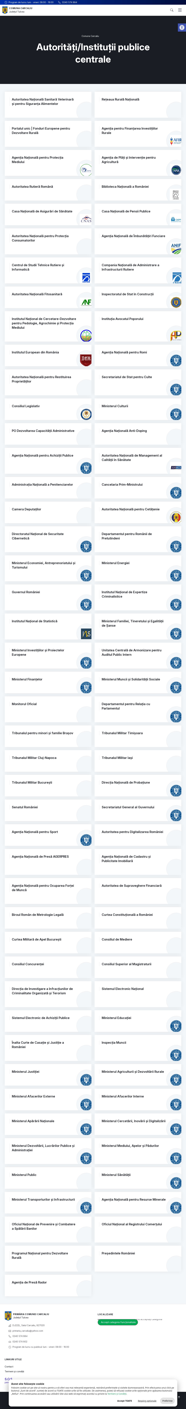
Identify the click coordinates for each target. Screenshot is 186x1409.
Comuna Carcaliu (21, 8)
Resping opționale (147, 1400)
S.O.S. (9, 1379)
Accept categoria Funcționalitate (118, 1322)
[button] (182, 27)
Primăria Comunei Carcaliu (32, 1314)
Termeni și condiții (14, 1371)
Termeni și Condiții (116, 1393)
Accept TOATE (124, 1400)
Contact (9, 1366)
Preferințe (167, 1400)
